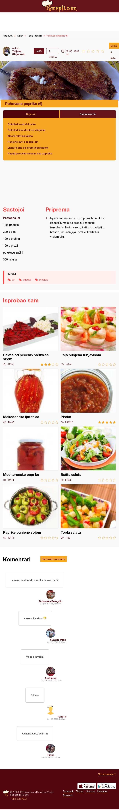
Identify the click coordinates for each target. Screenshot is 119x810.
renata (62, 717)
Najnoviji (31, 114)
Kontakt (25, 795)
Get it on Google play (106, 786)
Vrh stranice (105, 774)
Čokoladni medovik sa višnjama (26, 130)
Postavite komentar (53, 559)
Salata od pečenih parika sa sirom (30, 336)
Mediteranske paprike (30, 454)
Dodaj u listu (114, 46)
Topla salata (88, 511)
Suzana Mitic (58, 639)
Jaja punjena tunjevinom (88, 336)
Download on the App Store (86, 786)
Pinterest (68, 796)
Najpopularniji (88, 114)
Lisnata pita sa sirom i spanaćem (28, 147)
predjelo (43, 279)
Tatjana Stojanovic (18, 52)
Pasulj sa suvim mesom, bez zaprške (30, 153)
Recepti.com (59, 6)
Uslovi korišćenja (45, 792)
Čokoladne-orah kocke (22, 124)
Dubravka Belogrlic (50, 601)
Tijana (50, 755)
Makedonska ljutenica (30, 396)
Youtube (90, 792)
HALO (23, 799)
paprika (27, 279)
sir (13, 279)
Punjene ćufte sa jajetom (23, 141)
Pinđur (88, 396)
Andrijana (50, 678)
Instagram (102, 792)
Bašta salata (88, 454)
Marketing (15, 795)
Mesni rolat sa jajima (20, 135)
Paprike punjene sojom (30, 511)
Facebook (68, 792)
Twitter (79, 792)
